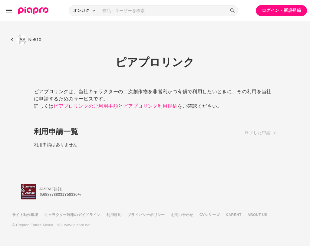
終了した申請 (258, 132)
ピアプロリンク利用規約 (150, 106)
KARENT (234, 215)
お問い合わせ (182, 215)
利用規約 (114, 215)
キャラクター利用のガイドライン (72, 215)
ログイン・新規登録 (281, 10)
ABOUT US (257, 215)
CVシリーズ (210, 215)
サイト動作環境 (25, 215)
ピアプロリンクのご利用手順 (86, 106)
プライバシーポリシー (146, 215)
